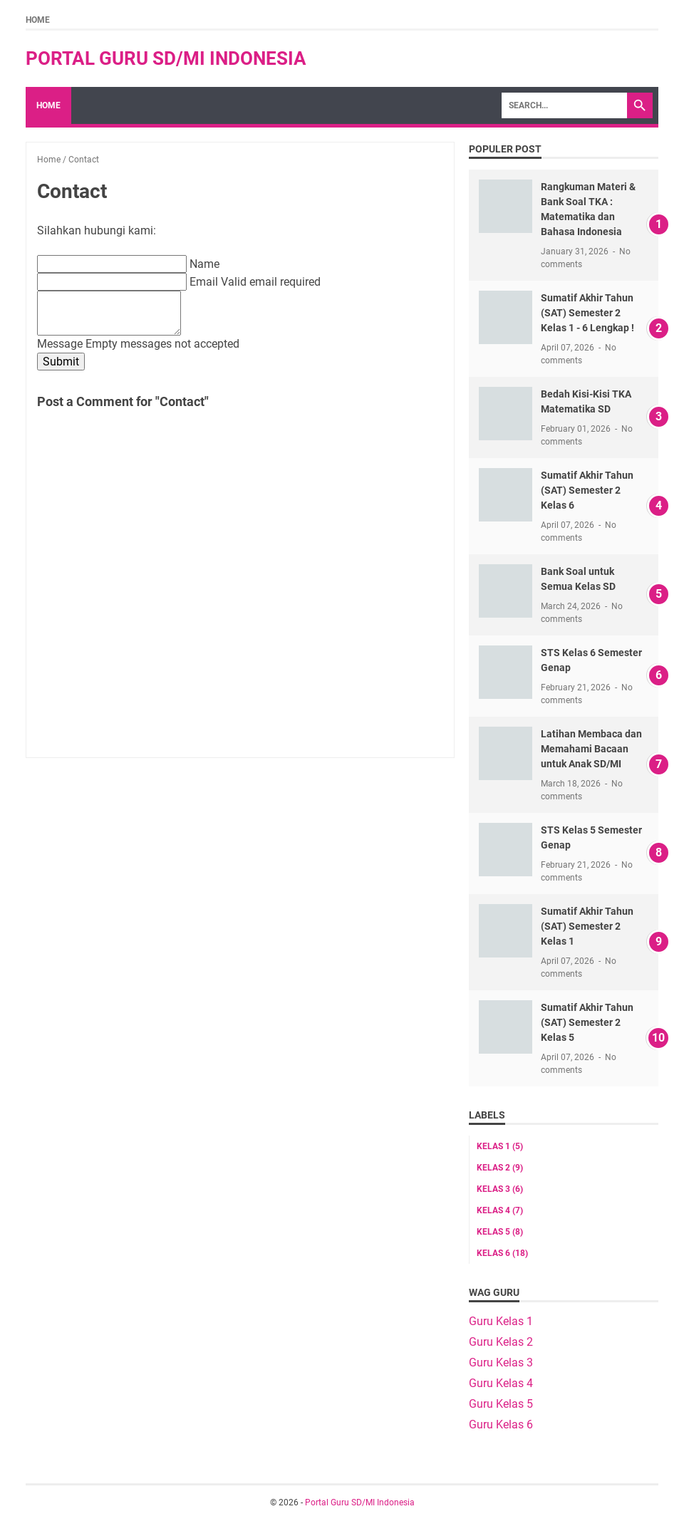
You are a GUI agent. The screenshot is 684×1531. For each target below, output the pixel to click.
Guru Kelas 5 (501, 1404)
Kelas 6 (502, 1253)
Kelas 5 (500, 1232)
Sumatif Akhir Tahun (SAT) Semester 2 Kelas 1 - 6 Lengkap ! (587, 312)
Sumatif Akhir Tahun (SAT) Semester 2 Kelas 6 (587, 490)
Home (38, 20)
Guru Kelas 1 (501, 1321)
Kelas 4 (500, 1210)
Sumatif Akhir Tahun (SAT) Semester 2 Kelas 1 (587, 926)
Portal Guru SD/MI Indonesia (166, 58)
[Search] (564, 105)
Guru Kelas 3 (501, 1362)
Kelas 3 (500, 1189)
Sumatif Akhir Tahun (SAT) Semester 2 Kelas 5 (587, 1022)
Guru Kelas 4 (501, 1383)
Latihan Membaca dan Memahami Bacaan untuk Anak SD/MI (591, 748)
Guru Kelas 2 (501, 1342)
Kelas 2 (500, 1168)
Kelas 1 (500, 1146)
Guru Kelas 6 (501, 1424)
